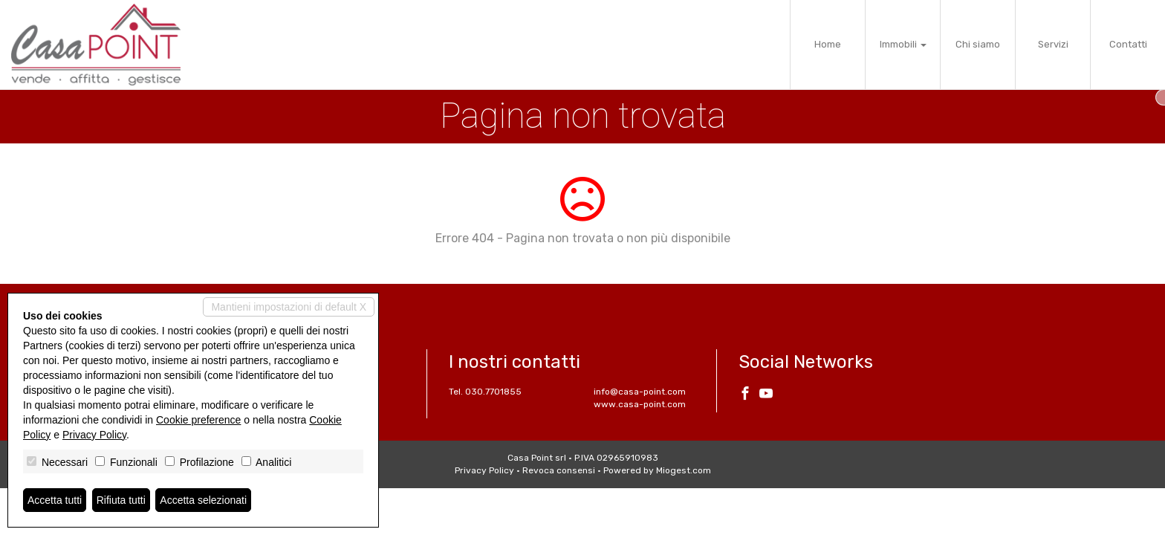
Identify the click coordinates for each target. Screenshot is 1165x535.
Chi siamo (977, 44)
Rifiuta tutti (121, 500)
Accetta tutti (54, 500)
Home (827, 44)
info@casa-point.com (640, 391)
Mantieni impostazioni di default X (288, 307)
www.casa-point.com (640, 404)
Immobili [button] (903, 44)
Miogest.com (683, 470)
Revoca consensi (558, 470)
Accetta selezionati (203, 500)
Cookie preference (198, 420)
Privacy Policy (484, 470)
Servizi (1053, 44)
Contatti (1128, 44)
